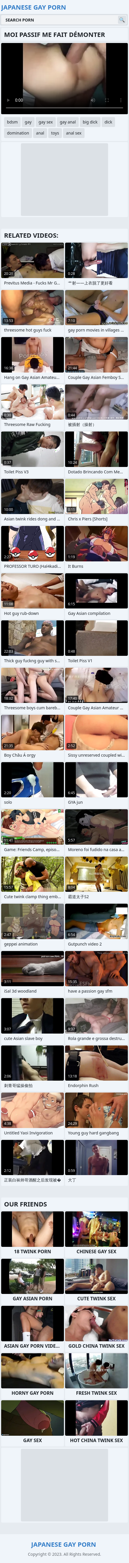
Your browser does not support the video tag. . (64, 78)
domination (18, 133)
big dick (90, 122)
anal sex (73, 133)
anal (40, 133)
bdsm (12, 122)
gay (28, 122)
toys (55, 133)
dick (108, 122)
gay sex (46, 122)
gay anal (68, 122)
